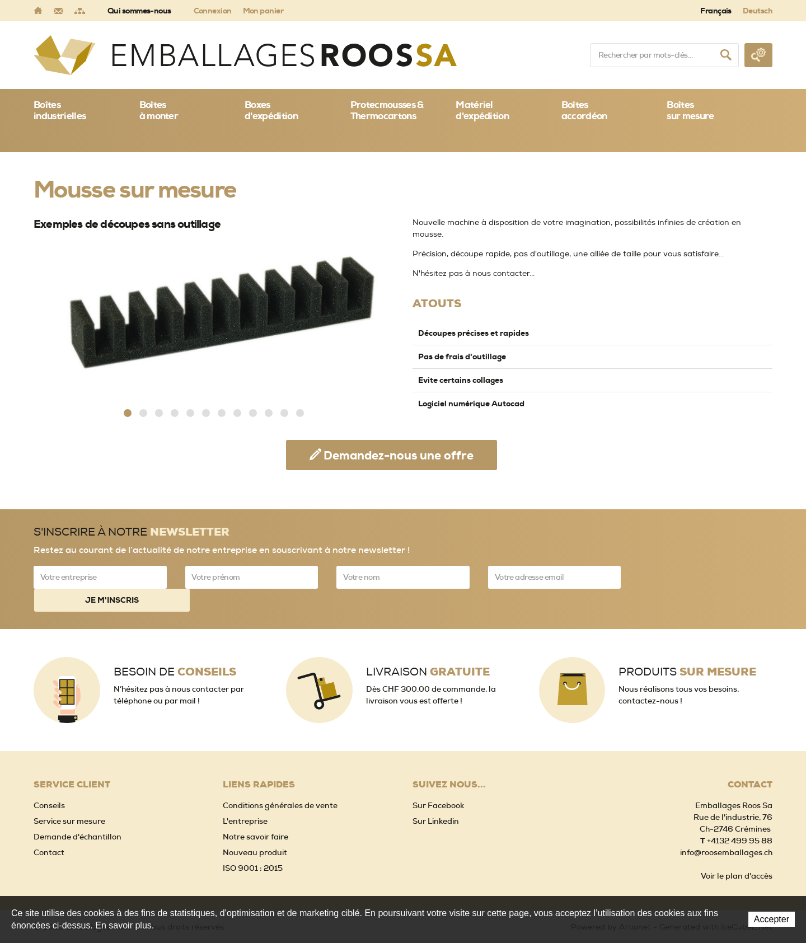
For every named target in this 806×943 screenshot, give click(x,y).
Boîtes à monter (159, 110)
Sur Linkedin (436, 797)
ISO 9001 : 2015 (253, 844)
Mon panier (263, 11)
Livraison (428, 648)
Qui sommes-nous (139, 11)
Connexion (213, 11)
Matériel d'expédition (482, 110)
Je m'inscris (706, 577)
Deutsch (757, 11)
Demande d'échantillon (77, 813)
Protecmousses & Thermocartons (387, 110)
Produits (687, 648)
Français (716, 11)
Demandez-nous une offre (399, 455)
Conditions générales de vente (280, 782)
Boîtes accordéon (584, 110)
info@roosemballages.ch (726, 829)
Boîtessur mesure (690, 110)
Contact (49, 829)
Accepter (771, 919)
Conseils (49, 782)
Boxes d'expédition (271, 110)
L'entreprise (245, 797)
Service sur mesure (69, 797)
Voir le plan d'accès (736, 852)
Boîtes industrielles (60, 110)
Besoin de (175, 648)
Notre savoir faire (255, 813)
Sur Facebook (438, 782)
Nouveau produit (255, 829)
